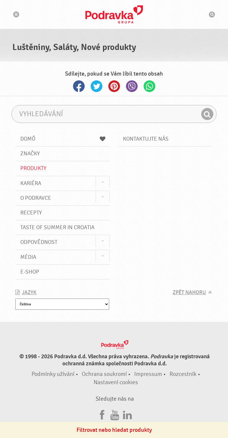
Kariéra (30, 183)
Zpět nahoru (189, 292)
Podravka (114, 14)
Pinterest (114, 86)
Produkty (33, 168)
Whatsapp (149, 86)
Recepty (31, 212)
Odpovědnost (38, 242)
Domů (62, 139)
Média (28, 257)
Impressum (148, 374)
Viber (132, 86)
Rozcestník (183, 374)
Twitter (96, 86)
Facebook (79, 86)
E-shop (29, 272)
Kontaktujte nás (146, 139)
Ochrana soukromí (104, 374)
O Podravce (35, 198)
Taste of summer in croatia (57, 227)
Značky (30, 153)
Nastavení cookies (116, 382)
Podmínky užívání (52, 374)
